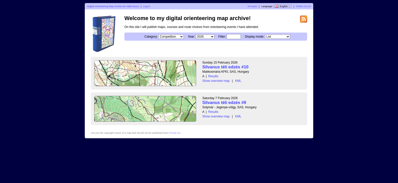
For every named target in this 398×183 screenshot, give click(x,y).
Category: (151, 36)
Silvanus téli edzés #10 (225, 67)
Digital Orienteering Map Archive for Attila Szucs (113, 6)
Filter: (222, 36)
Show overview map (215, 81)
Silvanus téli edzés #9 (224, 102)
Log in (146, 6)
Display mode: (254, 36)
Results (213, 76)
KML (238, 81)
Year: (191, 36)
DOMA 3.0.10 (303, 6)
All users (252, 6)
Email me (175, 132)
